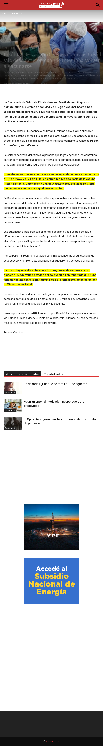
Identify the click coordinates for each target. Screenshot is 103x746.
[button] (6, 5)
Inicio (4, 13)
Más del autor (53, 374)
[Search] (98, 5)
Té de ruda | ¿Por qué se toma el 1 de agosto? (55, 384)
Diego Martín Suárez (19, 83)
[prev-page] (6, 437)
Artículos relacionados (22, 374)
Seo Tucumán (53, 741)
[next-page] (12, 437)
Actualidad (16, 13)
